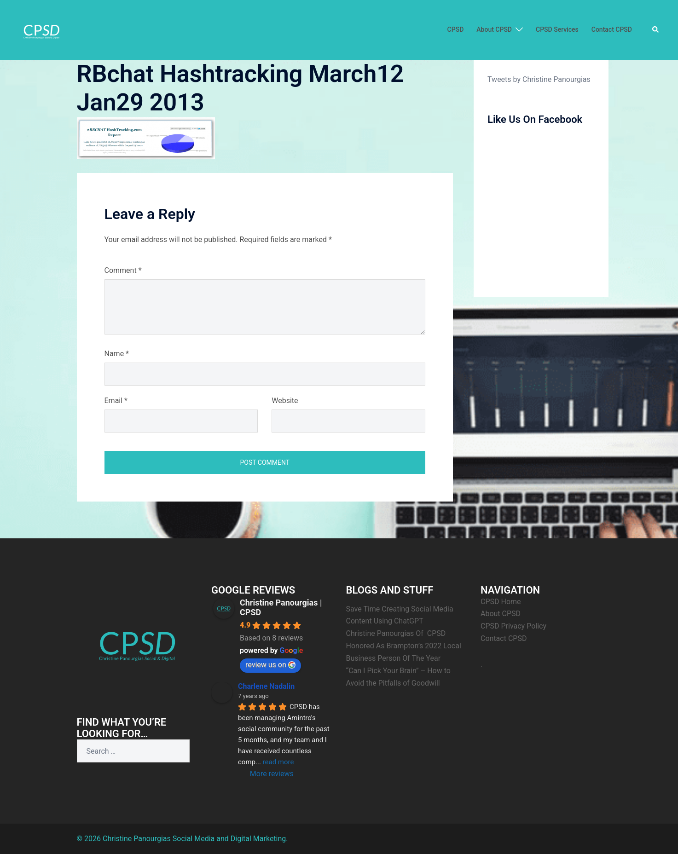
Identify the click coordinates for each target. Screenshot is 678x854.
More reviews (272, 773)
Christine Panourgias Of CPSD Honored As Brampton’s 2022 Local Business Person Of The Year (404, 646)
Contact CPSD (611, 29)
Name (116, 353)
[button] (656, 30)
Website (285, 400)
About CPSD (494, 29)
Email (115, 400)
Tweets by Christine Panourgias (539, 79)
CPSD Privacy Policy (513, 626)
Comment (123, 270)
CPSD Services (557, 29)
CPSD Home (501, 601)
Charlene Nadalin (266, 686)
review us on (270, 664)
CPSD (455, 29)
